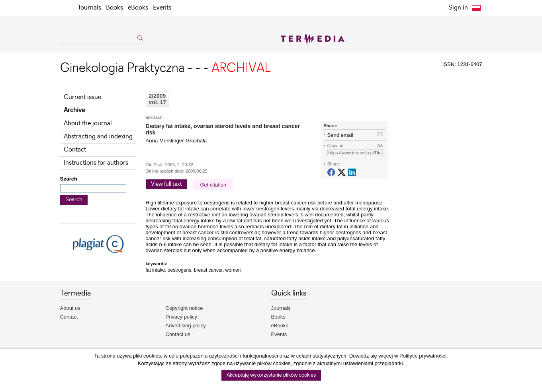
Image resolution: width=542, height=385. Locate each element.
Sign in (458, 7)
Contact (75, 149)
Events (162, 7)
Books (114, 7)
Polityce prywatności (422, 356)
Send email (340, 135)
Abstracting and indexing (98, 136)
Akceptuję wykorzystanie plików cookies (271, 375)
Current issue (82, 97)
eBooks (138, 7)
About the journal (88, 123)
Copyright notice (184, 308)
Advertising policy (186, 326)
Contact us (178, 334)
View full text (166, 184)
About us (70, 308)
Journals (89, 7)
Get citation (213, 185)
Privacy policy (181, 317)
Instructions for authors (96, 162)
